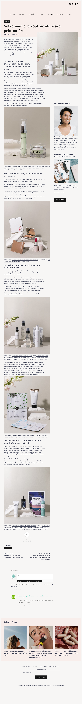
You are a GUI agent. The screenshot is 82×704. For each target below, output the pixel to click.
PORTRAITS (21, 26)
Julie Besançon (9, 46)
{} (38, 592)
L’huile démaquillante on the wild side (22, 367)
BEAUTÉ (31, 26)
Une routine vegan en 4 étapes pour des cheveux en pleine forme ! (40, 569)
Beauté (7, 33)
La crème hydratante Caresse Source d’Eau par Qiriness (27, 178)
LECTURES (60, 26)
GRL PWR (12, 26)
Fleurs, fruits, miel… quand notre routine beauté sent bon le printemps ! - (42, 608)
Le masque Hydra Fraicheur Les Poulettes (23, 447)
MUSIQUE (51, 26)
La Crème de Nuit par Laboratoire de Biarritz (24, 537)
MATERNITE (40, 26)
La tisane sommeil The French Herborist (31, 541)
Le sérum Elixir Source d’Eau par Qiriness (20, 180)
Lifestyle (7, 559)
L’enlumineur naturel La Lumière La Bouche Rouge (25, 271)
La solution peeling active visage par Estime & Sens (30, 371)
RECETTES (70, 26)
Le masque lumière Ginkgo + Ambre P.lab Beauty (31, 449)
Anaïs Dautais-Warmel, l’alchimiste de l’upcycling (13, 568)
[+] (40, 592)
